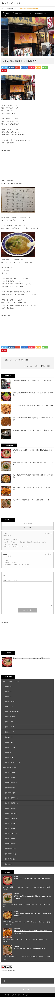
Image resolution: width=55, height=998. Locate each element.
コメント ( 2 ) (27, 528)
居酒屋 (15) (10, 758)
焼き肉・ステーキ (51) (13, 712)
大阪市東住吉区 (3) (12, 819)
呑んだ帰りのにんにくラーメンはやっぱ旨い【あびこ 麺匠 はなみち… (32, 451)
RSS (8, 981)
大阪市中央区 (10, 8)
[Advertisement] (17, 164)
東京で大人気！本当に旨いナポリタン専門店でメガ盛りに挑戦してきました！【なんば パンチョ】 (33, 933)
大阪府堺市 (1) (11, 859)
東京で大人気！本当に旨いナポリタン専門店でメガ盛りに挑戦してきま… (33, 489)
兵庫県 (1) (9, 864)
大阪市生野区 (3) (11, 824)
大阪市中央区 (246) (12, 783)
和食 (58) (9, 687)
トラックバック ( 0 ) (27, 524)
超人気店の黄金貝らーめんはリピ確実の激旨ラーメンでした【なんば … (33, 464)
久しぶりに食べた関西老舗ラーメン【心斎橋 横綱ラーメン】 (31, 500)
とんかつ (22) (10, 732)
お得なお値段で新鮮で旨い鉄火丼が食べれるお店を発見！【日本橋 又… (33, 394)
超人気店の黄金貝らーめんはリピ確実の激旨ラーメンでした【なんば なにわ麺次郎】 (32, 898)
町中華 (44, 13)
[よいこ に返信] (47, 534)
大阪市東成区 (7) (11, 839)
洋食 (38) (9, 692)
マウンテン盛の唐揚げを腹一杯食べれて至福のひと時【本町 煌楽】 (33, 406)
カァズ (5, 554)
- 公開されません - (9, 581)
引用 (50, 534)
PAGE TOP (27, 990)
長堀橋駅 (39, 13)
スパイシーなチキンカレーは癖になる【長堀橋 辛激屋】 (35, 366)
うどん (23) (10, 707)
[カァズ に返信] (47, 554)
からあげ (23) (10, 727)
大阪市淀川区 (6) (11, 854)
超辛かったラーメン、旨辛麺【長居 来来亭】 (16, 360)
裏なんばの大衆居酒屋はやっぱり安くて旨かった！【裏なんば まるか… (33, 432)
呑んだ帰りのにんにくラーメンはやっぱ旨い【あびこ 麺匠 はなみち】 (31, 658)
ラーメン (15, 8)
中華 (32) (9, 697)
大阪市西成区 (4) (11, 808)
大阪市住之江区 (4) (12, 834)
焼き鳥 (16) (10, 722)
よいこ (5, 534)
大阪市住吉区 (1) (11, 773)
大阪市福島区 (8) (11, 829)
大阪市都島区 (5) (11, 844)
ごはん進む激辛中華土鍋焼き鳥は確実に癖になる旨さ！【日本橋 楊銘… (33, 476)
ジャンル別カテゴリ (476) (12, 682)
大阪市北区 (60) (11, 793)
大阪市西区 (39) (11, 788)
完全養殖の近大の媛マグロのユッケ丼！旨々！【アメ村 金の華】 (32, 381)
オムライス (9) (11, 748)
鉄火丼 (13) (10, 737)
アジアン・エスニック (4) (13, 763)
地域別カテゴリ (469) (10, 768)
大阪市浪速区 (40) (11, 814)
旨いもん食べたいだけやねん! (13, 3)
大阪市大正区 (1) (11, 849)
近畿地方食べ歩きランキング (8, 970)
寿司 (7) (9, 753)
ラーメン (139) (11, 702)
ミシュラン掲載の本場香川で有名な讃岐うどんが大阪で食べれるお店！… (33, 419)
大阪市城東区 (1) (11, 778)
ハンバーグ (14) (11, 717)
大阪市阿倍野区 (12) (12, 798)
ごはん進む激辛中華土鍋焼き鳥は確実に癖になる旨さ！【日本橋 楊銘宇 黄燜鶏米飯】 (32, 915)
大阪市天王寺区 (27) (12, 803)
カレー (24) (10, 742)
